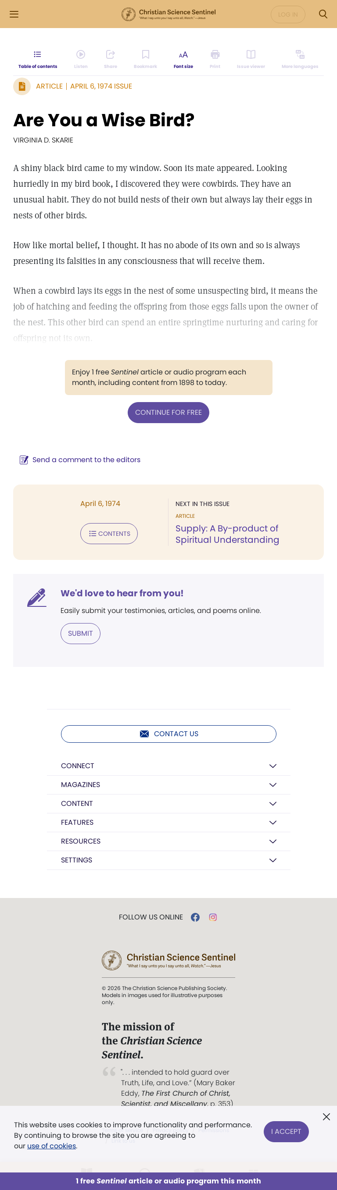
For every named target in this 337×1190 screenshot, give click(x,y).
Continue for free (168, 412)
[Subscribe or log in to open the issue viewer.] (251, 59)
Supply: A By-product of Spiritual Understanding (228, 534)
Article (49, 86)
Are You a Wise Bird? (104, 120)
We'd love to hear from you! (122, 593)
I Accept (286, 1130)
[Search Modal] (322, 14)
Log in (288, 14)
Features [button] (77, 822)
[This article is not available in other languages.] (300, 59)
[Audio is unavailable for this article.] (81, 59)
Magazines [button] (80, 785)
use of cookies (51, 1146)
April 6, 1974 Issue (101, 86)
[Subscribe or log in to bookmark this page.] (145, 59)
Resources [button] (80, 841)
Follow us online (151, 917)
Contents (109, 533)
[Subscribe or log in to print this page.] (215, 59)
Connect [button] (77, 766)
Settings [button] (76, 860)
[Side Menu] (14, 14)
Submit (80, 633)
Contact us (168, 734)
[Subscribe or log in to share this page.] (110, 59)
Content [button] (77, 803)
